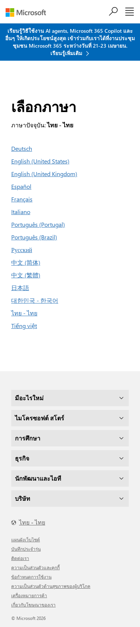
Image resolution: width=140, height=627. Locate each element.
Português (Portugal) (38, 224)
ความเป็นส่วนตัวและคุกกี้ (35, 567)
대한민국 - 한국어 (34, 300)
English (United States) (40, 161)
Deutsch (21, 148)
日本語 (20, 288)
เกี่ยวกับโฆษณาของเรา (33, 605)
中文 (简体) (25, 262)
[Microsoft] (29, 12)
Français (21, 199)
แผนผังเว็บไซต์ (25, 539)
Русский (21, 250)
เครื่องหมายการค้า (29, 595)
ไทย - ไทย (24, 313)
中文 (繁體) (25, 275)
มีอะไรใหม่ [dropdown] (29, 398)
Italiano (20, 212)
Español (21, 186)
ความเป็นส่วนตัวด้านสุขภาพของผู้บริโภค (50, 586)
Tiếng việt (24, 326)
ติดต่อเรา (20, 558)
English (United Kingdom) (44, 174)
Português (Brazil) (34, 237)
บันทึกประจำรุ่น (26, 549)
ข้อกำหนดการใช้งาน (31, 577)
